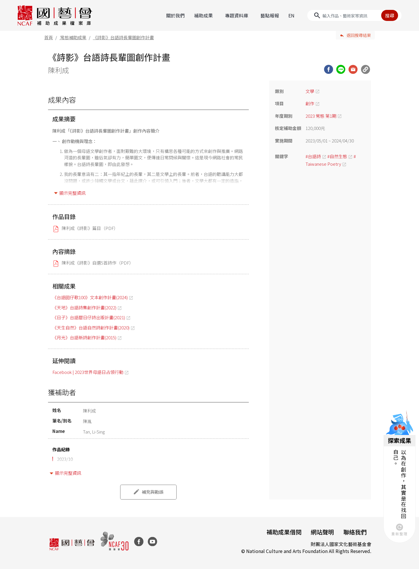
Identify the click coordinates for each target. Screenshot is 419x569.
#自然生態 (337, 156)
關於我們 (175, 15)
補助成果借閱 (284, 532)
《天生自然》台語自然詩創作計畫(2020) (90, 327)
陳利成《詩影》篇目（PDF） (90, 228)
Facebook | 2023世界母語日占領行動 (87, 372)
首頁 (48, 37)
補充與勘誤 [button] (153, 492)
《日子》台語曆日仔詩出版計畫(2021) (88, 317)
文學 (310, 91)
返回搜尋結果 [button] (359, 35)
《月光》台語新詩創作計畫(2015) (84, 337)
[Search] (354, 15)
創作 (310, 103)
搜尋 (389, 15)
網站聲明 (322, 532)
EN (291, 15)
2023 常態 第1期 (321, 116)
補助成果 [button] (203, 15)
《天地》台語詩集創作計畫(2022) (84, 307)
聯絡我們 (355, 532)
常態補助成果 (73, 37)
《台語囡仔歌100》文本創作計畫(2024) (90, 297)
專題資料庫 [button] (236, 15)
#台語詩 (313, 156)
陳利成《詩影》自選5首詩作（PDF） (98, 263)
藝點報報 (269, 15)
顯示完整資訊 (72, 193)
